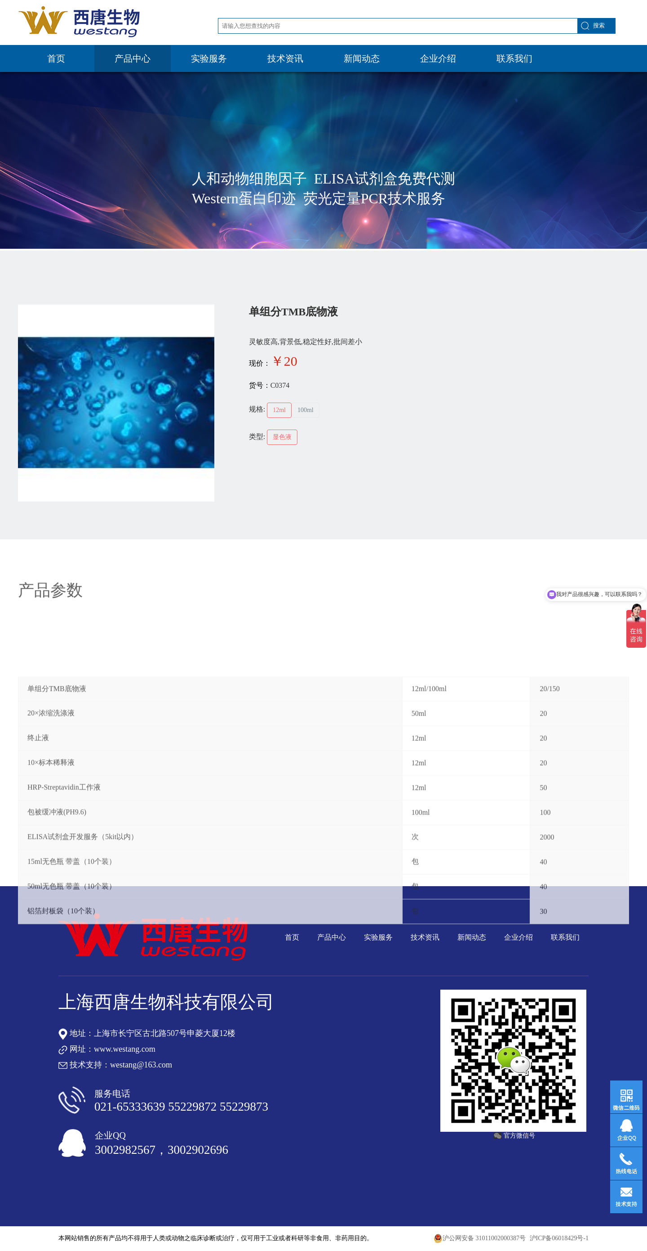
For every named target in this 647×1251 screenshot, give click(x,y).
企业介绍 (438, 58)
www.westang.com (124, 1049)
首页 (56, 58)
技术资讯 (285, 58)
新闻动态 (362, 58)
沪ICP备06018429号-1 (559, 1238)
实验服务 (209, 58)
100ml (305, 410)
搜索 (599, 25)
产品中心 (133, 58)
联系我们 (514, 58)
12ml (279, 410)
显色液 (282, 437)
